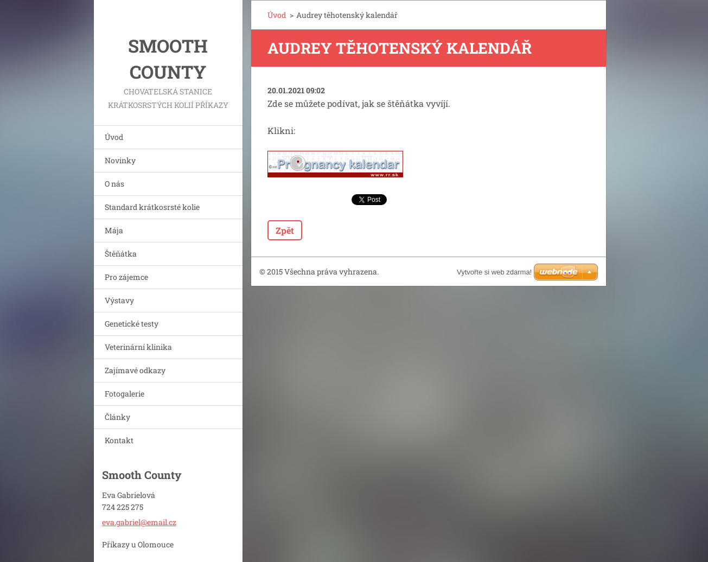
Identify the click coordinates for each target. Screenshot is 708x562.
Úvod (114, 137)
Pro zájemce (126, 277)
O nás (114, 183)
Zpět (285, 230)
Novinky (120, 160)
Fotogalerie (124, 393)
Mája (114, 230)
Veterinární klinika (138, 347)
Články (117, 417)
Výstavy (119, 300)
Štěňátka (121, 253)
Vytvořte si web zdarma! (494, 272)
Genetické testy (131, 323)
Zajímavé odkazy (135, 370)
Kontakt (119, 440)
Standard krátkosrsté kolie (152, 207)
